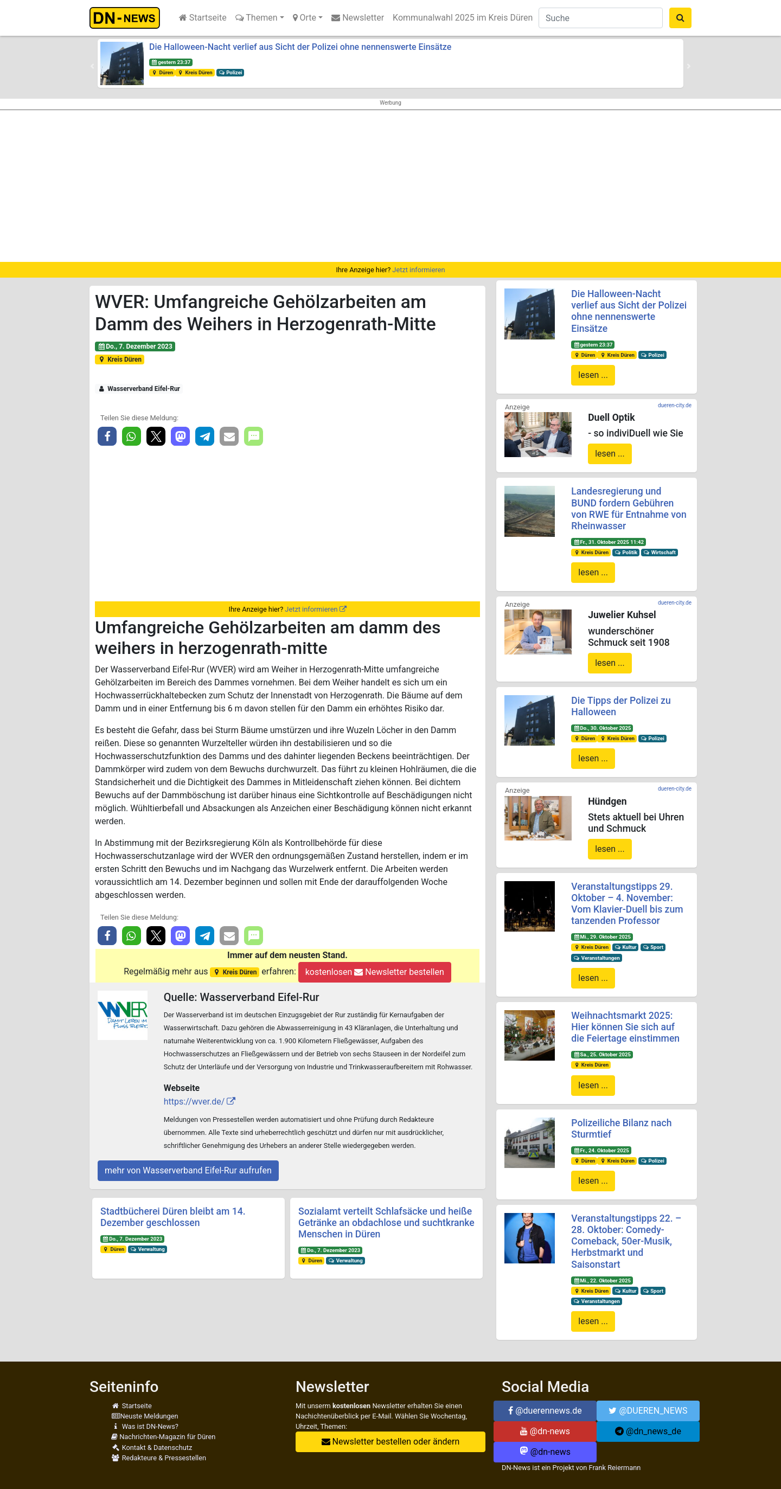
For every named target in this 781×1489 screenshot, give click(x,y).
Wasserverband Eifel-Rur (139, 389)
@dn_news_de (648, 1431)
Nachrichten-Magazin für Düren (163, 1437)
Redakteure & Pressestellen (158, 1458)
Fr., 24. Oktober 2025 (601, 1150)
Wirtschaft (659, 552)
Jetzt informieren (418, 270)
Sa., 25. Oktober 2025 (602, 1054)
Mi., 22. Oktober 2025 (602, 1280)
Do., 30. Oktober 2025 (602, 728)
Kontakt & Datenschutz (151, 1447)
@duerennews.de (545, 1410)
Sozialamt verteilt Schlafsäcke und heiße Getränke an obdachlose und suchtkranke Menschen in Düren (386, 1223)
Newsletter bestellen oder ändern (391, 1441)
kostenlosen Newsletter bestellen (374, 972)
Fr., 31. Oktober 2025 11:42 (608, 542)
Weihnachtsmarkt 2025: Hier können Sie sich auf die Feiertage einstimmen (625, 1027)
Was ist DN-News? (144, 1426)
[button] (92, 66)
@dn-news (545, 1431)
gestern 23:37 (170, 62)
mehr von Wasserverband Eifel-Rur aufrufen (188, 1170)
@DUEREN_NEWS (648, 1410)
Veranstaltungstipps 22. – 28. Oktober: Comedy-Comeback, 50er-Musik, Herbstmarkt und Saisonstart (626, 1241)
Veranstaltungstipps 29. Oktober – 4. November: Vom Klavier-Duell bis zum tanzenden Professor (627, 903)
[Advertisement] (390, 186)
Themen (256, 17)
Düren (162, 72)
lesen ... (593, 375)
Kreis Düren (195, 72)
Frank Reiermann (615, 1468)
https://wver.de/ (194, 1101)
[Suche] (601, 18)
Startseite (203, 17)
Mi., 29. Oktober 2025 (602, 937)
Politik (625, 552)
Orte (305, 17)
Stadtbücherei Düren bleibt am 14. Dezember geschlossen (173, 1217)
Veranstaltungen (596, 958)
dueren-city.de (675, 405)
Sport (652, 947)
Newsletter (357, 17)
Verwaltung (147, 1249)
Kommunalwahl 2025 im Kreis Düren (463, 17)
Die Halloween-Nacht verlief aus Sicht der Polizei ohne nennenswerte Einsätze (300, 47)
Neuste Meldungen (144, 1416)
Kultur (625, 947)
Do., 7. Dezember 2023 (135, 346)
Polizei (230, 72)
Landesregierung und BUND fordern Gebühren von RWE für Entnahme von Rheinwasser (628, 508)
